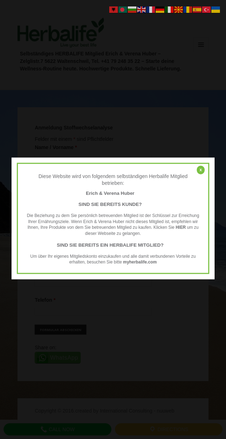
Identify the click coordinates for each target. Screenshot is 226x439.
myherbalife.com (140, 262)
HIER (181, 227)
